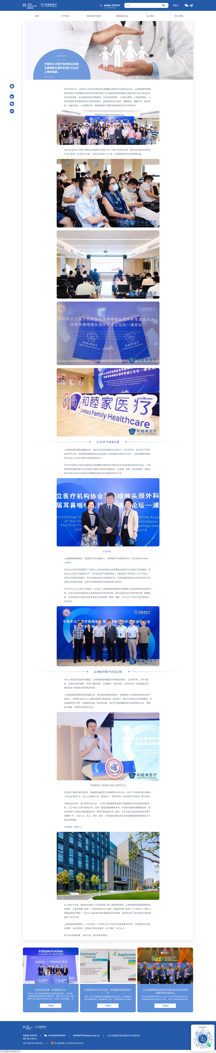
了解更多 (50, 1006)
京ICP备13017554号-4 (33, 1043)
